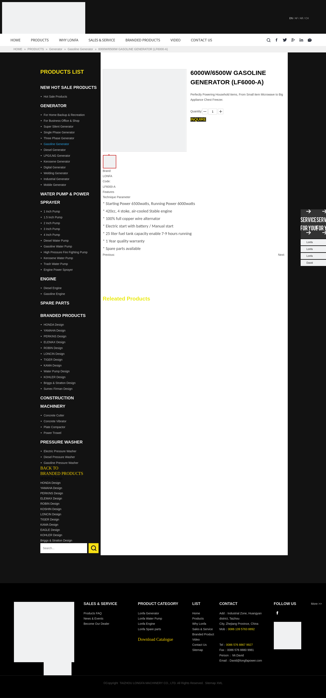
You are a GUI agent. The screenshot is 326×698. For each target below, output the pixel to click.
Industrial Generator (56, 179)
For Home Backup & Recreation (64, 115)
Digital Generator (55, 167)
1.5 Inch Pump (53, 217)
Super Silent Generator (58, 126)
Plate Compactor (54, 427)
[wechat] (287, 635)
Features (108, 192)
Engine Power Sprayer (58, 269)
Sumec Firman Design (58, 388)
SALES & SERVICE (102, 40)
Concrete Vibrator (55, 421)
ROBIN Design (53, 348)
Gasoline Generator (56, 144)
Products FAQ (93, 613)
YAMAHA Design (54, 330)
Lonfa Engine (146, 623)
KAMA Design (53, 365)
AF (296, 18)
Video (196, 639)
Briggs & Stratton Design (59, 383)
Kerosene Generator (57, 161)
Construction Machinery (57, 402)
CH (307, 18)
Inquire (198, 119)
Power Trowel (52, 433)
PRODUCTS (40, 40)
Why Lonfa (199, 623)
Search (94, 548)
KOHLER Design (54, 377)
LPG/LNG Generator (57, 155)
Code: (106, 181)
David (309, 262)
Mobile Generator (55, 184)
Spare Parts (54, 303)
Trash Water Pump (56, 264)
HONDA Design (54, 324)
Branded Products (63, 315)
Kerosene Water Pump (58, 258)
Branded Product (203, 634)
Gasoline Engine (54, 294)
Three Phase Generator (59, 138)
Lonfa (309, 242)
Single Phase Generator (59, 132)
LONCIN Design (54, 353)
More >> (316, 603)
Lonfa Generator (149, 613)
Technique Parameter (116, 197)
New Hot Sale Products (68, 87)
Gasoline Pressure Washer (61, 463)
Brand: (107, 171)
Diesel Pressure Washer (59, 457)
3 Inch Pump (52, 229)
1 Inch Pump (52, 211)
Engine (48, 279)
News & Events (93, 618)
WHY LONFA (68, 40)
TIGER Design (53, 359)
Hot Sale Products (55, 96)
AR (301, 18)
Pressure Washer (61, 442)
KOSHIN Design (50, 509)
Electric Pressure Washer (60, 451)
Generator (53, 105)
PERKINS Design (55, 336)
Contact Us (199, 644)
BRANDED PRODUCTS (142, 40)
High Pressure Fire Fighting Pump (66, 252)
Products (198, 618)
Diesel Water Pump (56, 240)
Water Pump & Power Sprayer (64, 198)
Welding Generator (56, 173)
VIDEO (175, 40)
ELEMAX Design (54, 342)
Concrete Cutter (54, 415)
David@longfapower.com (246, 660)
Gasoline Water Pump (58, 246)
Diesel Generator (55, 150)
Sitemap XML (214, 683)
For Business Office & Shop (61, 120)
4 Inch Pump (52, 234)
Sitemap (197, 650)
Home (196, 613)
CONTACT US (201, 40)
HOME (15, 40)
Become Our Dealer (96, 623)
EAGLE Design (50, 530)
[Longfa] (44, 632)
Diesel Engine (53, 288)
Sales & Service (202, 629)
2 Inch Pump (52, 223)
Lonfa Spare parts (149, 629)
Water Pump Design (57, 371)
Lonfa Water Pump (150, 618)
